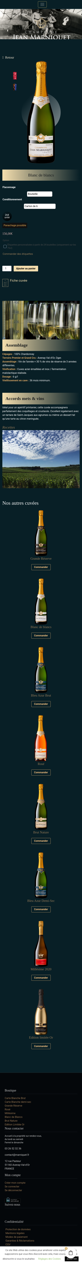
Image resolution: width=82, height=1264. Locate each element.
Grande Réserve (13, 1105)
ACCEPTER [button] (72, 1259)
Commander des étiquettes (18, 253)
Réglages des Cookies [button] (49, 1258)
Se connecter (12, 1186)
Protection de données (18, 1229)
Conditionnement (12, 199)
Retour (9, 57)
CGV (8, 1244)
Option (6, 240)
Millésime (10, 1113)
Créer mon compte (15, 1182)
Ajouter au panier (26, 268)
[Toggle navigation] (42, 4)
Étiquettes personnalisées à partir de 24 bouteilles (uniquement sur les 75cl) (39, 246)
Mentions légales (14, 1233)
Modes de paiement (16, 1236)
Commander (41, 567)
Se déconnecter (13, 1190)
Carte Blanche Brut (15, 1098)
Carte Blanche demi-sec (18, 1101)
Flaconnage (9, 187)
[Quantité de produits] (6, 268)
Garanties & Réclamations (19, 1240)
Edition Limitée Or (14, 1124)
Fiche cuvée (14, 283)
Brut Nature (11, 1120)
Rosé (7, 1109)
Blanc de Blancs (13, 1116)
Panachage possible (15, 225)
